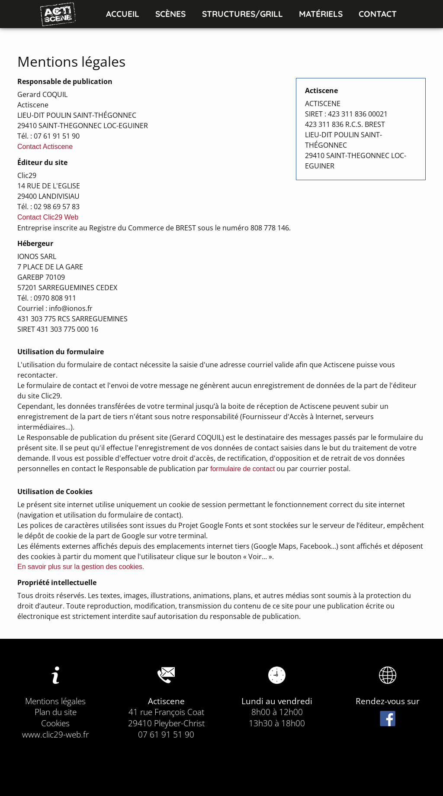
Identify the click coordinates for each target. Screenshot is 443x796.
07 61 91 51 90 (166, 734)
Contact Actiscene (45, 146)
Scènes (170, 14)
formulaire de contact (242, 468)
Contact (378, 14)
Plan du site (56, 712)
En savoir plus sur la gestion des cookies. (80, 566)
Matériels (321, 14)
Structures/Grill (242, 14)
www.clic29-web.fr (55, 734)
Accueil (122, 14)
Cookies (55, 723)
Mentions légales (55, 701)
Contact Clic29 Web (47, 217)
